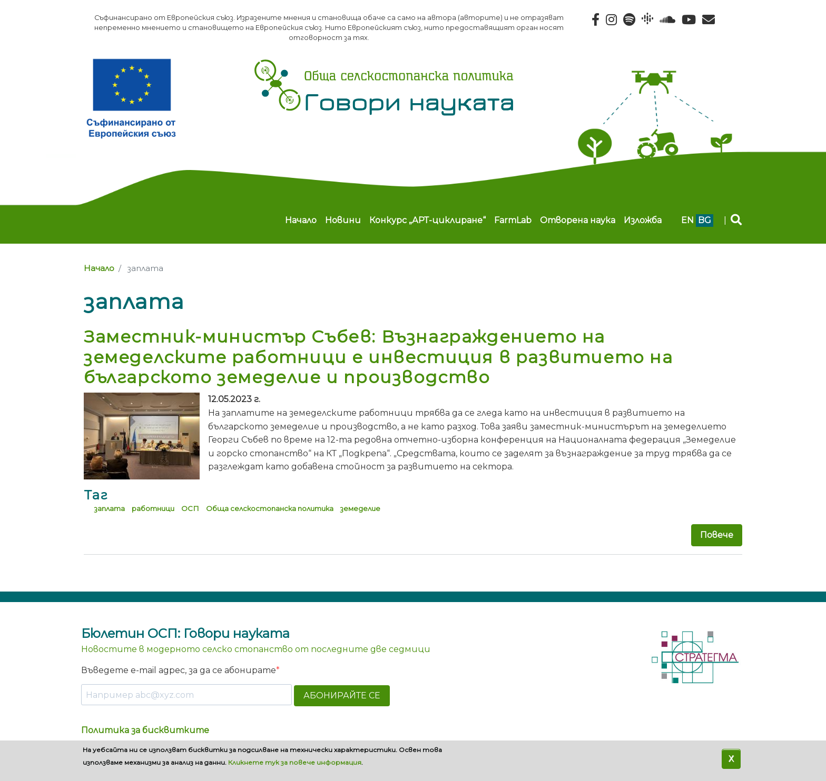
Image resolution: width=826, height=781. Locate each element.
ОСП (190, 508)
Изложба (643, 220)
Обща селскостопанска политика (269, 508)
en (687, 220)
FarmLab (513, 220)
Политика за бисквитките (145, 730)
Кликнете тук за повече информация (294, 762)
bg (704, 220)
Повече (716, 535)
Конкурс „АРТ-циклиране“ (427, 220)
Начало (301, 220)
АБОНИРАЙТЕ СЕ (341, 695)
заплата (109, 508)
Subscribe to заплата (88, 574)
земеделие (360, 508)
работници (153, 508)
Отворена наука (577, 220)
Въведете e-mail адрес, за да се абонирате (178, 670)
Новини (343, 220)
